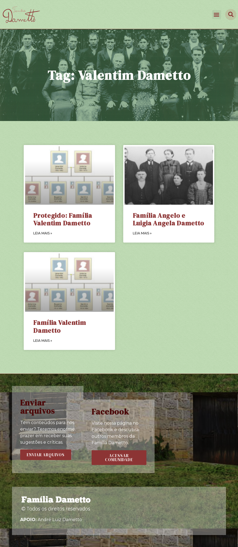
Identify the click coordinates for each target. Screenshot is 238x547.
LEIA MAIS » (42, 233)
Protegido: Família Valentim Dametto (62, 219)
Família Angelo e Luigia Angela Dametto (168, 219)
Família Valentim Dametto (59, 326)
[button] (216, 14)
